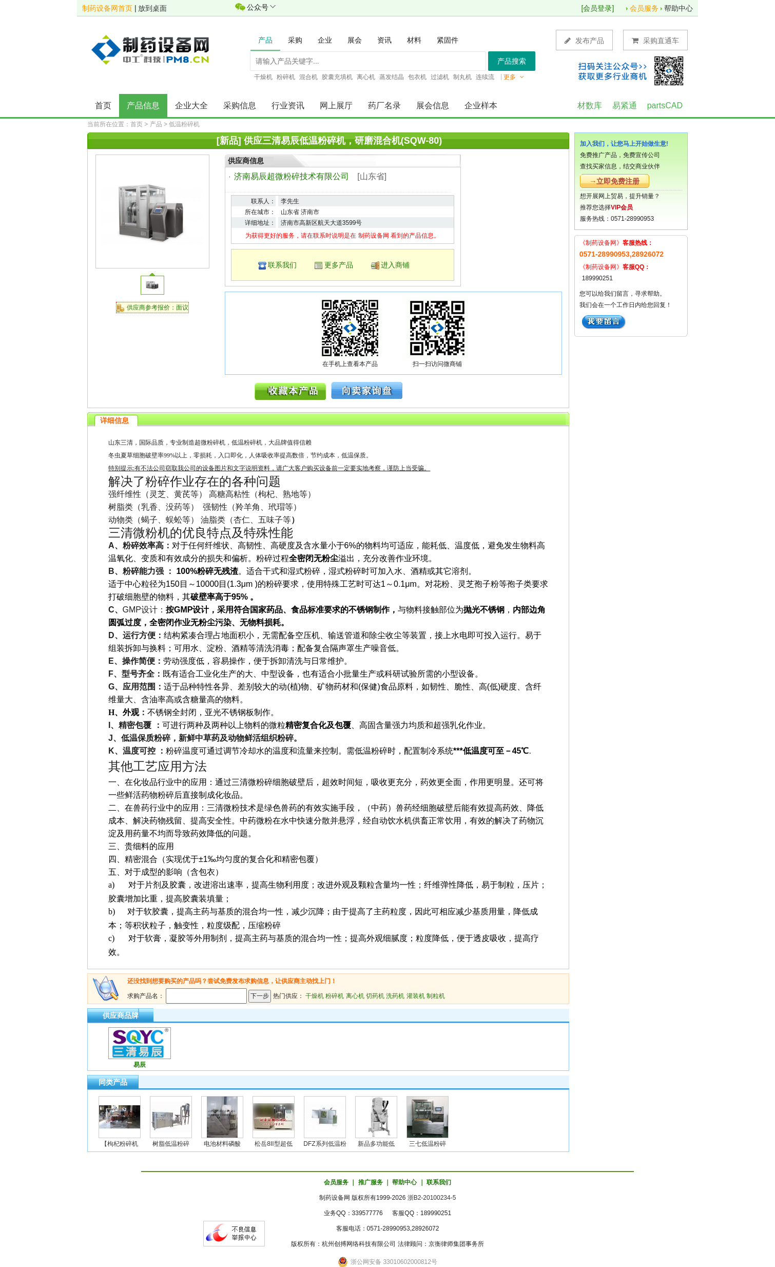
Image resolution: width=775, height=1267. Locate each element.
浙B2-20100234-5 (432, 1197)
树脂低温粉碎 (170, 1143)
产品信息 (143, 105)
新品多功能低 (376, 1143)
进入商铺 (395, 265)
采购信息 (239, 105)
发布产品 (584, 40)
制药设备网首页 (107, 8)
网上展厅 (336, 105)
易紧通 (624, 105)
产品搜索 (511, 61)
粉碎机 (334, 996)
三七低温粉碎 (427, 1143)
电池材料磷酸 (222, 1143)
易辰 (139, 1064)
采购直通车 (655, 40)
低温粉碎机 (184, 124)
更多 (513, 77)
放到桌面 (152, 8)
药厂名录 (384, 105)
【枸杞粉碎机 (119, 1143)
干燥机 (314, 996)
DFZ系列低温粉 (324, 1143)
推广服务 (370, 1182)
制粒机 (436, 996)
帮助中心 (678, 8)
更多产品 (338, 265)
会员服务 (644, 8)
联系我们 (282, 265)
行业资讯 (288, 105)
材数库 (589, 105)
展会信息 (432, 105)
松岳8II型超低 (273, 1143)
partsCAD (665, 105)
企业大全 (191, 105)
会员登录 (597, 8)
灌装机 (415, 996)
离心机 (355, 996)
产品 (156, 124)
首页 (103, 105)
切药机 (375, 996)
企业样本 (480, 105)
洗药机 (395, 996)
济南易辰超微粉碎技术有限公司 (291, 176)
